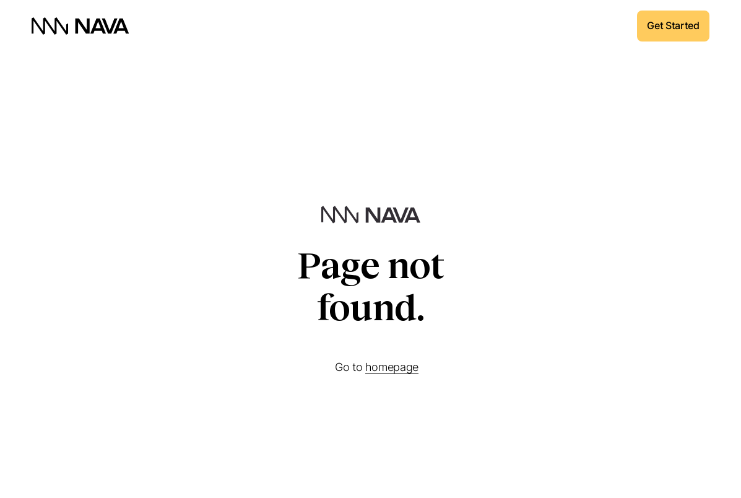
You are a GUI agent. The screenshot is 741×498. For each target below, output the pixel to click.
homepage (391, 367)
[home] (80, 26)
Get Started (673, 25)
